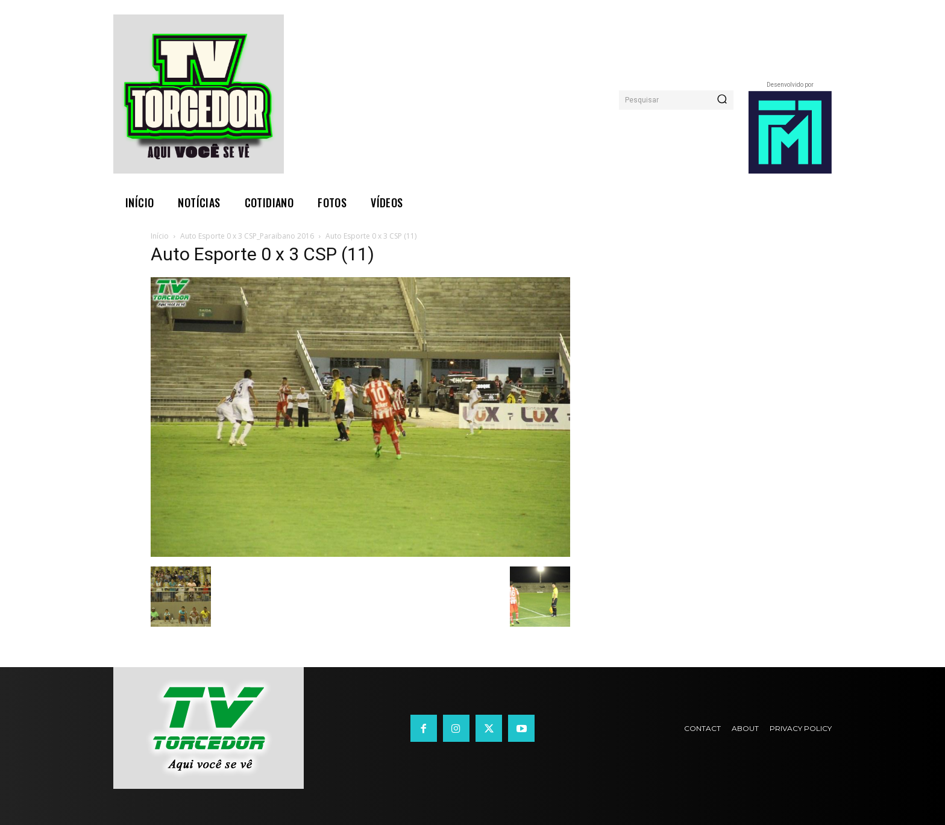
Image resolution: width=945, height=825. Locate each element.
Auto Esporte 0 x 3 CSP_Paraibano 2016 (247, 236)
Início (160, 236)
